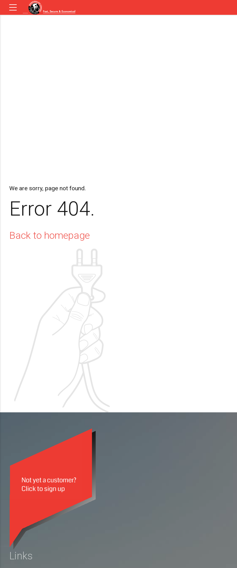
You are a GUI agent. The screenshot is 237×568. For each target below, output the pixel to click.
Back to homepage (49, 235)
